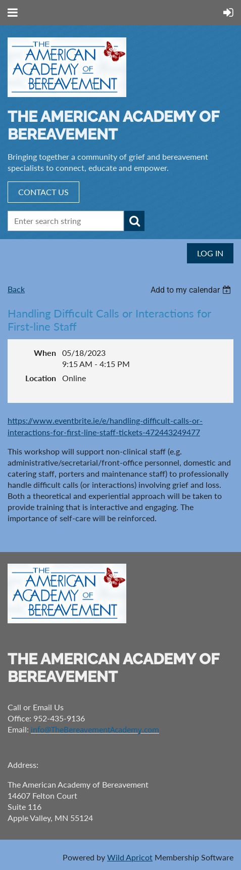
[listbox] (192, 290)
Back (16, 289)
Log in (210, 253)
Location (40, 378)
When (45, 352)
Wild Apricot (130, 857)
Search (134, 221)
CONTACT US (43, 192)
